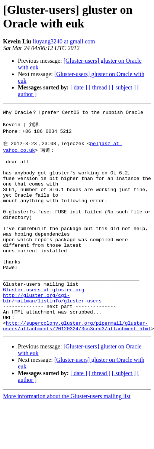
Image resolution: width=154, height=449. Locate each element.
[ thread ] (99, 87)
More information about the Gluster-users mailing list (67, 436)
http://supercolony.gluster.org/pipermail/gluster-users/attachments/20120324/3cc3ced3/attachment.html (77, 364)
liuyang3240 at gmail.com (64, 41)
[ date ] (78, 87)
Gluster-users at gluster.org (43, 321)
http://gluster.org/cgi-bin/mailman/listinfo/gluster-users (52, 331)
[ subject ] (124, 87)
